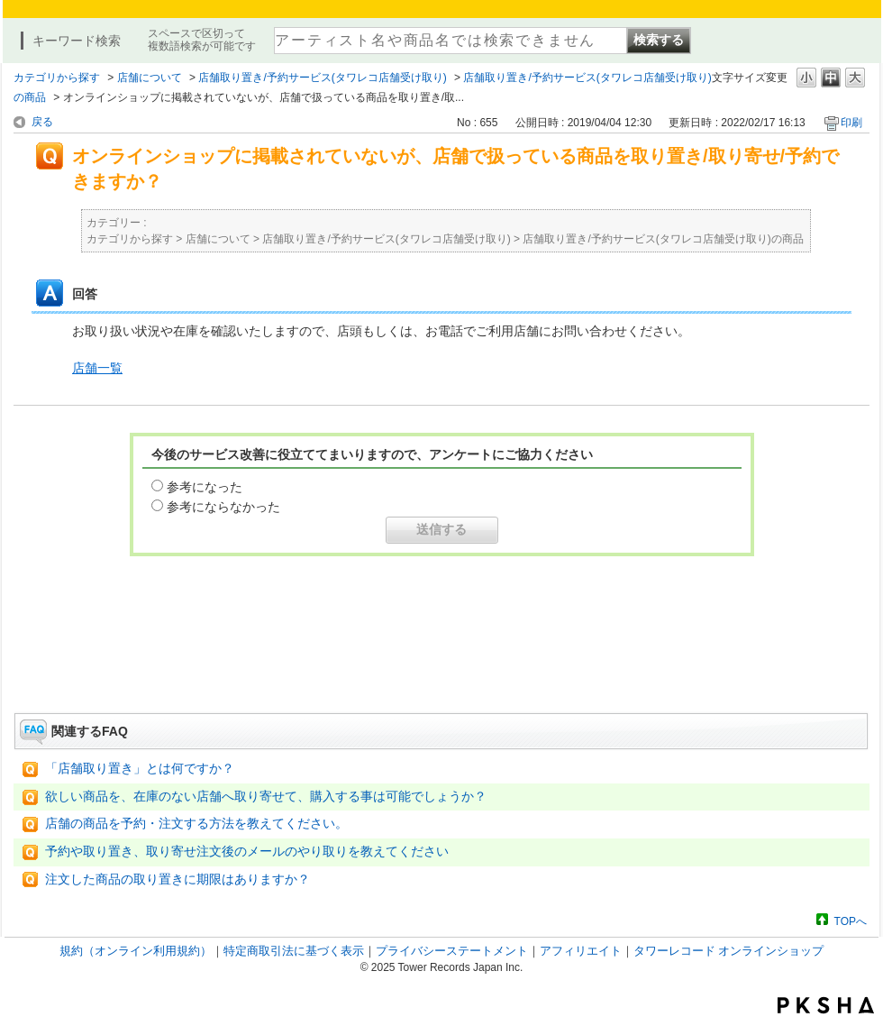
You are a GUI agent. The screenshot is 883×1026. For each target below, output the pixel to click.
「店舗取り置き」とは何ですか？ (139, 768)
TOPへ (850, 921)
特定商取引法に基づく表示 (293, 950)
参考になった (204, 487)
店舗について (149, 77)
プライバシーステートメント (452, 950)
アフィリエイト (581, 950)
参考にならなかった (223, 506)
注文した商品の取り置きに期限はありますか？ (177, 879)
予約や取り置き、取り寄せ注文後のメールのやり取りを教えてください (247, 851)
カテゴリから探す (57, 77)
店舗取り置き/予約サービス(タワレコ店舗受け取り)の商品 (663, 239)
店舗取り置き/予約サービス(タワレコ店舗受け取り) (322, 77)
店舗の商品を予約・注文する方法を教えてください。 (196, 823)
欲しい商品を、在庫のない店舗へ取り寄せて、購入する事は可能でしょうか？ (266, 796)
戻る (42, 121)
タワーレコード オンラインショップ (728, 950)
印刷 (851, 122)
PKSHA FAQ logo (826, 1005)
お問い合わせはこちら (441, 662)
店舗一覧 (97, 368)
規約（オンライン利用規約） (135, 950)
